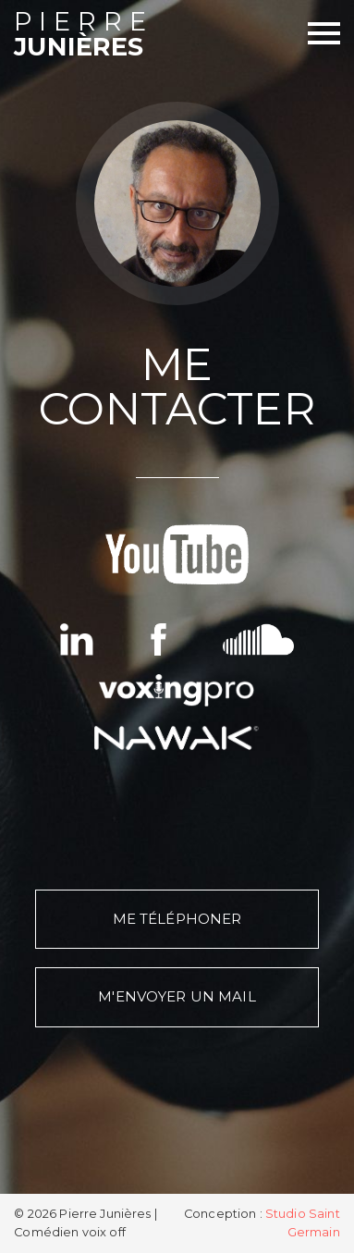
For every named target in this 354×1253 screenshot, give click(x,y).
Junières (95, 35)
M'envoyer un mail (177, 996)
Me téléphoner (177, 918)
